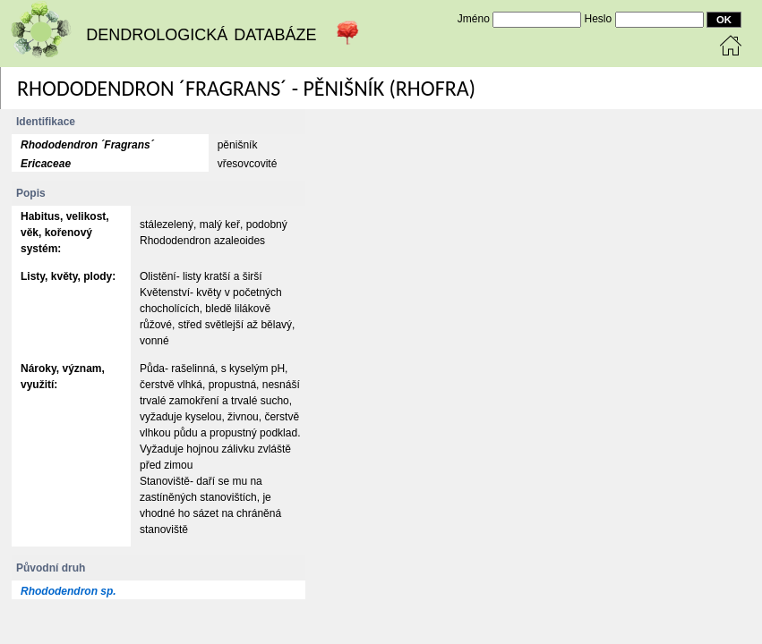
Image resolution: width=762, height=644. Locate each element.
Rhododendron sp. (68, 591)
